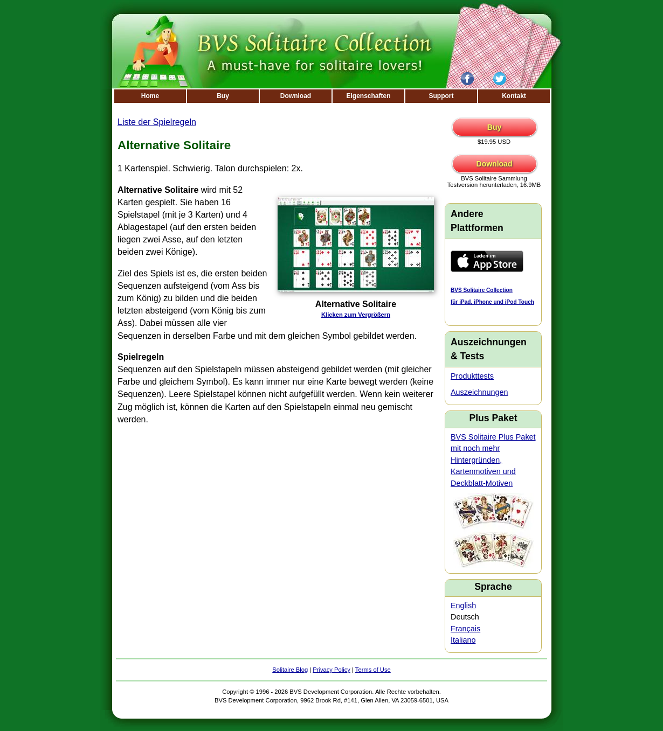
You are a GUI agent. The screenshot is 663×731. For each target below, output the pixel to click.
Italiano (463, 640)
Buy (223, 96)
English (463, 605)
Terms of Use (373, 669)
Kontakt (514, 96)
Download (295, 96)
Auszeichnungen (479, 392)
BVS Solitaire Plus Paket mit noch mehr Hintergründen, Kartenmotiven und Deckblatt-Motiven (493, 460)
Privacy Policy (331, 669)
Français (465, 628)
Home (150, 96)
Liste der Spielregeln (157, 122)
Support (441, 96)
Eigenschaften (368, 96)
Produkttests (472, 376)
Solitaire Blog (290, 669)
